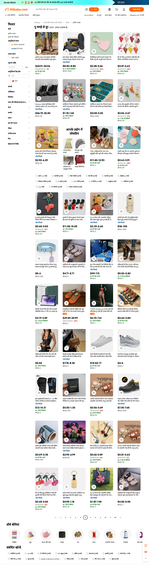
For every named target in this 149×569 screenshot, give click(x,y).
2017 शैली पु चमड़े (77, 181)
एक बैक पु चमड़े (107, 176)
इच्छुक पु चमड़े (111, 181)
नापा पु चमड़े (82, 559)
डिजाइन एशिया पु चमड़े (43, 181)
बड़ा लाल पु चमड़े (92, 553)
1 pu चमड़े (40, 187)
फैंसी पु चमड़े (69, 559)
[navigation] (18, 270)
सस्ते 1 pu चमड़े (41, 176)
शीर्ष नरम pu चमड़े (14, 559)
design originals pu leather (49, 559)
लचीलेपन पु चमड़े (127, 181)
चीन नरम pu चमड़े (98, 559)
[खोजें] (94, 9)
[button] (86, 9)
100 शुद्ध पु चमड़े (61, 553)
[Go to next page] (120, 517)
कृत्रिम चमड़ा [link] (76, 22)
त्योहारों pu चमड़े (123, 176)
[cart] (117, 10)
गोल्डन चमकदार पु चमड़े (74, 187)
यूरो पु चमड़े (29, 559)
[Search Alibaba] (59, 9)
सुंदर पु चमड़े (113, 559)
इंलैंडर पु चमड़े (77, 553)
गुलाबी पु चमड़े (108, 553)
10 (105, 517)
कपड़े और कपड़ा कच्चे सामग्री (53, 22)
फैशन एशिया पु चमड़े (74, 176)
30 (115, 517)
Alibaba (37, 22)
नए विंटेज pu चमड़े (95, 181)
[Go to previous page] (55, 517)
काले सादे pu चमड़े (123, 553)
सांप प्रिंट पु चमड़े (91, 176)
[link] (146, 545)
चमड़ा (67, 22)
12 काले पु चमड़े (60, 181)
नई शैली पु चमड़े (57, 176)
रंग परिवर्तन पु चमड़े (55, 187)
